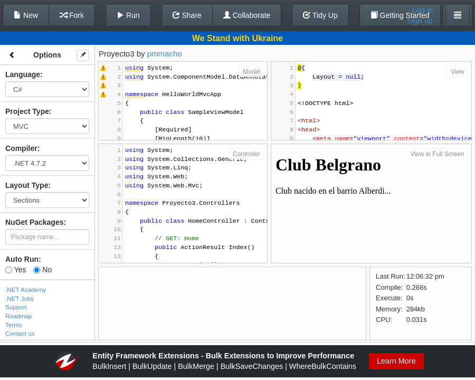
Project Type (27, 111)
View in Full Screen (438, 154)
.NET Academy (25, 289)
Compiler (21, 148)
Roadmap (18, 315)
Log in (422, 10)
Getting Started (400, 15)
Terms (13, 324)
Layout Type (26, 185)
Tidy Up (320, 15)
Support (16, 306)
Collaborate (247, 15)
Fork (72, 15)
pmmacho (164, 53)
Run (128, 15)
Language (22, 74)
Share (187, 15)
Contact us (20, 333)
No (42, 269)
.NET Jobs (19, 298)
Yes (15, 269)
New (26, 15)
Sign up (420, 20)
